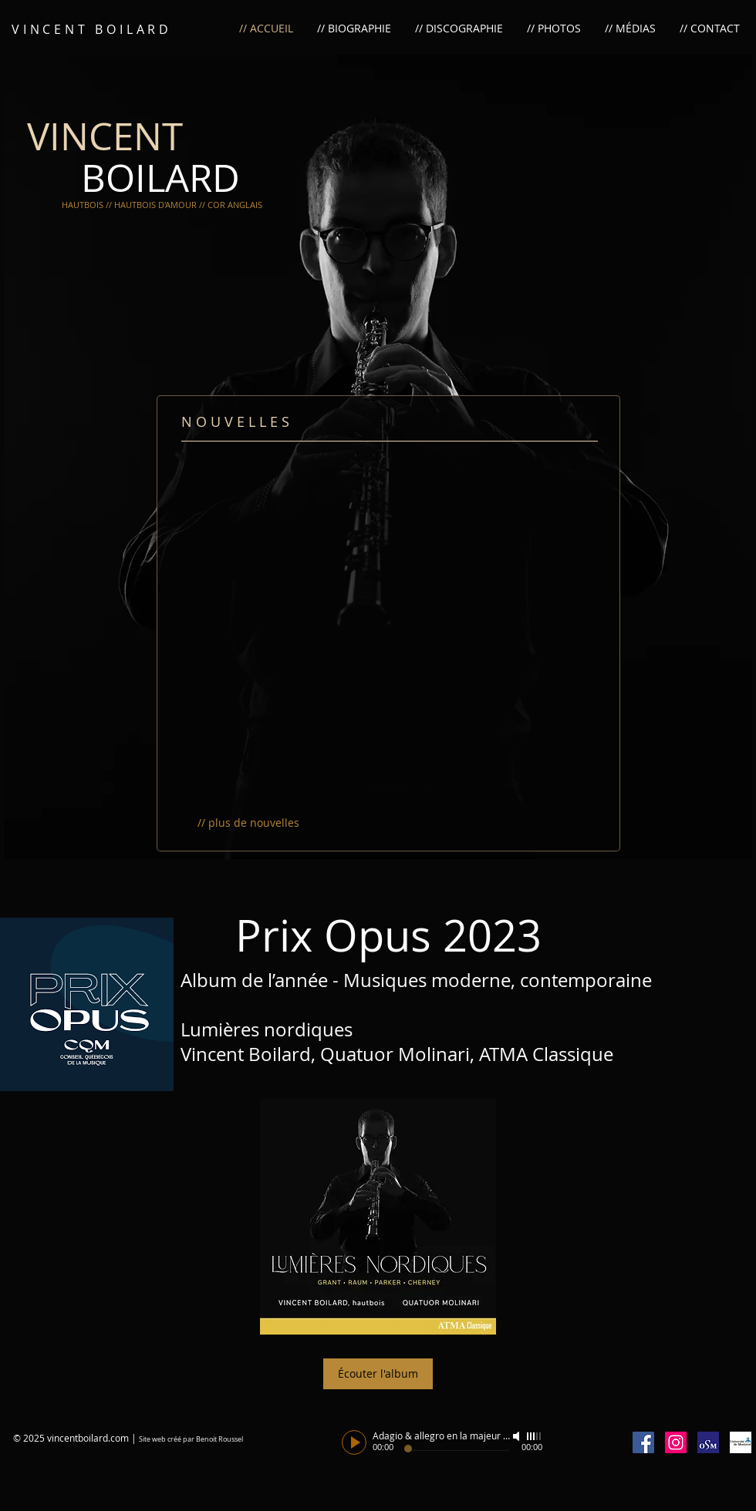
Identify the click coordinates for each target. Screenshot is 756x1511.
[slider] (534, 1436)
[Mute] (517, 1436)
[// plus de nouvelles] (248, 823)
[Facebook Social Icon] (643, 1442)
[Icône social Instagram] (676, 1442)
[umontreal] (740, 1442)
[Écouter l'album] (378, 1373)
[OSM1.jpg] (708, 1442)
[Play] (354, 1442)
